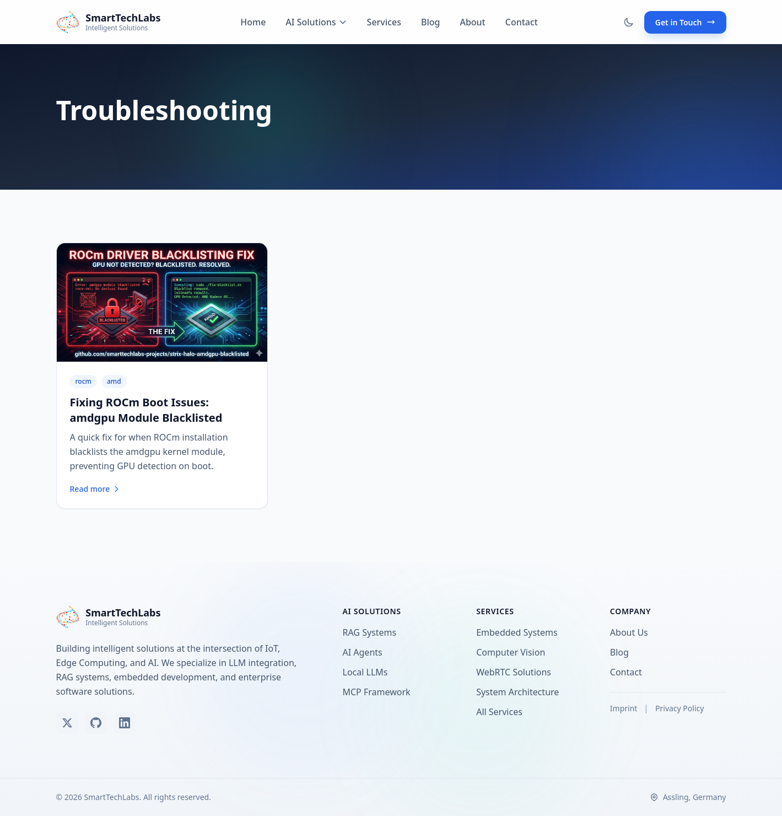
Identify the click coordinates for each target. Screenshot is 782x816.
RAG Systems (372, 632)
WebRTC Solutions (516, 672)
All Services (501, 712)
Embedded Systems (519, 632)
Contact (521, 22)
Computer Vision (512, 652)
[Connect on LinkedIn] (125, 723)
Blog (430, 22)
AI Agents (365, 652)
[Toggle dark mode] (629, 22)
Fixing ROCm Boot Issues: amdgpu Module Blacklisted (146, 410)
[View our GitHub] (96, 723)
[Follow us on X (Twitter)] (67, 723)
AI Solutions (316, 22)
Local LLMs (367, 672)
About (472, 22)
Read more (95, 489)
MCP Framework (379, 692)
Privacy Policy (679, 708)
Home (253, 22)
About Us (631, 632)
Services (384, 22)
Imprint (624, 708)
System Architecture (519, 692)
